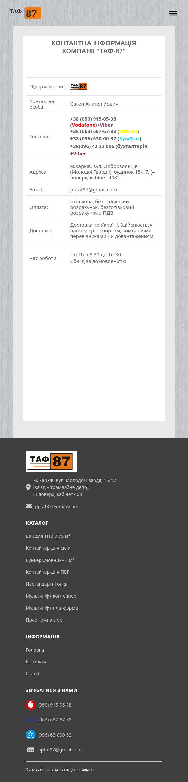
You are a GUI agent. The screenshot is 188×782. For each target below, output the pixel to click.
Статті (32, 673)
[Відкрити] (173, 13)
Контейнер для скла (48, 548)
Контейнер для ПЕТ (47, 572)
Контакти (36, 661)
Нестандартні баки (46, 584)
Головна (35, 650)
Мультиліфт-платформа (52, 608)
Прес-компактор (44, 620)
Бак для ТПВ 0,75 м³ (48, 536)
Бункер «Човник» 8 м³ (50, 560)
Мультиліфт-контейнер (51, 596)
